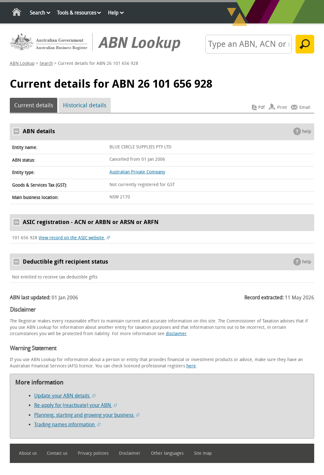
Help (113, 13)
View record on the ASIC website (74, 238)
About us (28, 453)
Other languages (167, 453)
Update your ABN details (64, 396)
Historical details (84, 105)
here (191, 366)
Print (282, 107)
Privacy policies (93, 453)
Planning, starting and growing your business (86, 415)
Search (37, 13)
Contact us (57, 453)
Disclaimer (129, 453)
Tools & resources (76, 13)
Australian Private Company (137, 172)
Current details (33, 105)
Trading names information (67, 425)
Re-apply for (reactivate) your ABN (75, 405)
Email (304, 107)
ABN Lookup (22, 63)
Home (17, 13)
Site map (203, 453)
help (306, 131)
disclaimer (176, 333)
